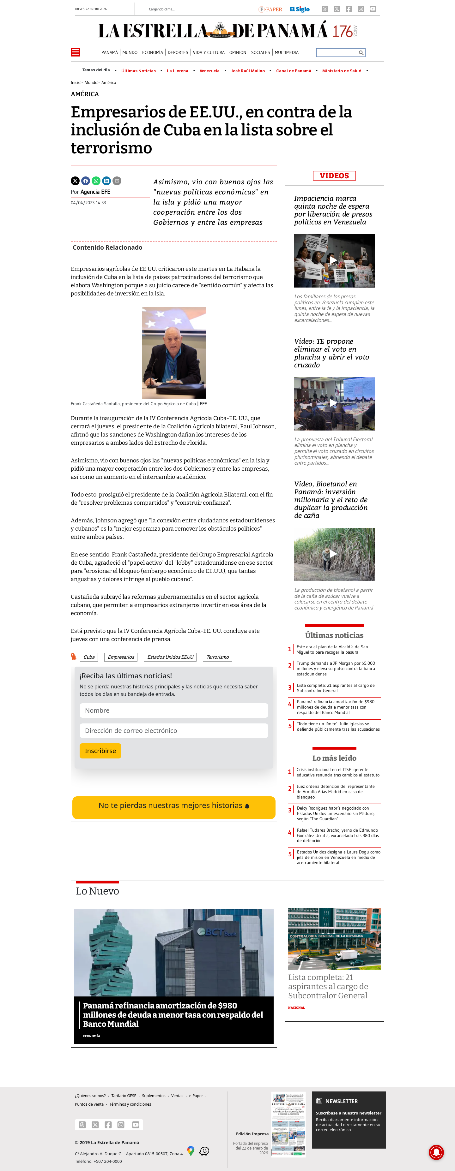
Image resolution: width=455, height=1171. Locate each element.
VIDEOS (334, 175)
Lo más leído (334, 758)
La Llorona (177, 71)
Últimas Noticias (138, 71)
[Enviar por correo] (116, 180)
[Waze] (204, 1150)
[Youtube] (373, 9)
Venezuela (210, 71)
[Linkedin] (106, 180)
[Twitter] (75, 180)
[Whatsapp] (96, 180)
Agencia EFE (95, 191)
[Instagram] (361, 9)
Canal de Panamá (293, 71)
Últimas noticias (334, 635)
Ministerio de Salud (341, 71)
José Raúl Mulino (248, 71)
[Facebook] (349, 9)
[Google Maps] (191, 1150)
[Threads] (325, 9)
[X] (337, 9)
